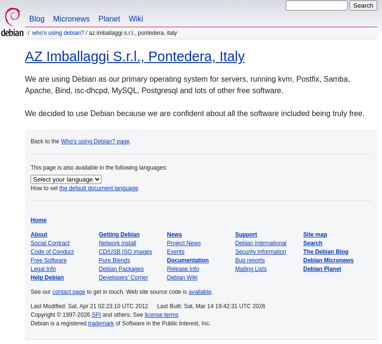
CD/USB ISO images (125, 251)
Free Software (49, 260)
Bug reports (250, 260)
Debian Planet (322, 269)
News (174, 234)
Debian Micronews (328, 260)
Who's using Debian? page (95, 141)
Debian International (260, 243)
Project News (184, 243)
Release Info (183, 269)
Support (246, 234)
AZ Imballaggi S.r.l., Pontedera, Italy (135, 56)
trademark (101, 323)
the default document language (98, 188)
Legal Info (43, 269)
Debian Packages (121, 269)
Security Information (260, 251)
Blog (37, 19)
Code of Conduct (52, 251)
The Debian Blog (326, 251)
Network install (117, 243)
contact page (68, 292)
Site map (315, 234)
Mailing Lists (251, 269)
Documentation (188, 260)
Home (38, 220)
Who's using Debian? (58, 33)
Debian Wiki (182, 277)
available (200, 292)
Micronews (71, 19)
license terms (162, 315)
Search (313, 243)
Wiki (136, 19)
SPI (96, 315)
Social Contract (50, 243)
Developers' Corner (123, 277)
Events (176, 251)
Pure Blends (114, 260)
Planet (109, 19)
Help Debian (47, 277)
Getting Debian (119, 234)
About (39, 234)
